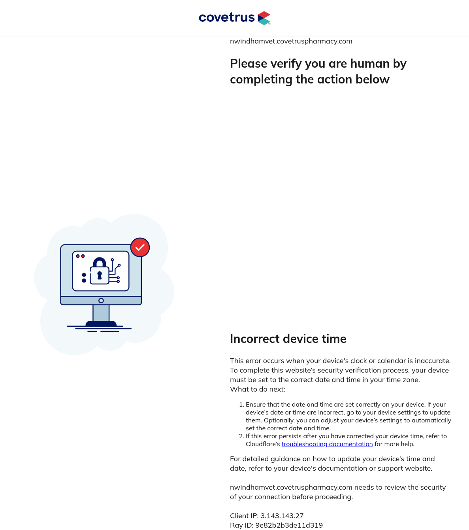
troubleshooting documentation (327, 444)
